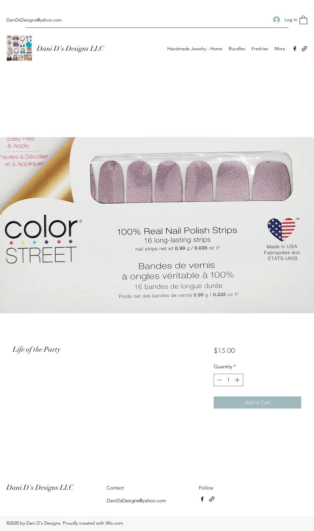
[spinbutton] (228, 380)
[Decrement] (219, 380)
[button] (303, 19)
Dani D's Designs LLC (71, 48)
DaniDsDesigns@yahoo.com (34, 20)
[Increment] (238, 380)
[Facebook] (295, 48)
